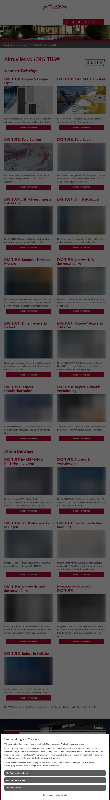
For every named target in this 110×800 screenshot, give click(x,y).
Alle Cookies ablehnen (15, 780)
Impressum (48, 795)
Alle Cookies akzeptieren (17, 773)
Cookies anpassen (13, 787)
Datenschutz (61, 795)
